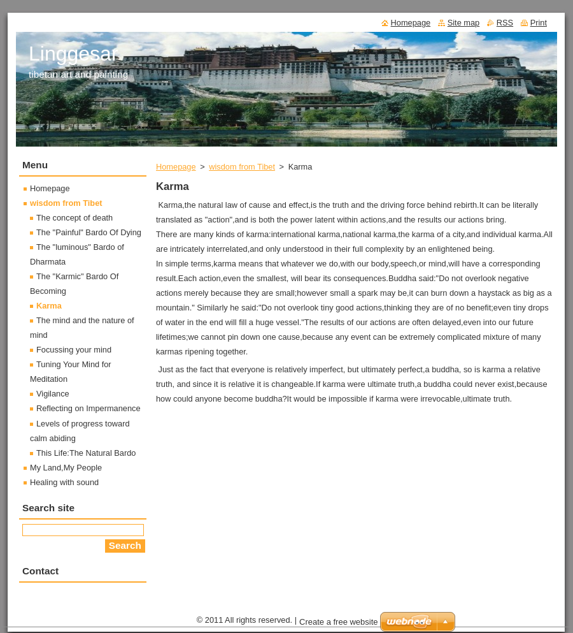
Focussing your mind (73, 349)
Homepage (176, 166)
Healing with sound (64, 482)
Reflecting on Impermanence (88, 408)
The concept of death (74, 217)
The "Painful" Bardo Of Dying (88, 232)
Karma (49, 305)
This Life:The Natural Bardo (86, 453)
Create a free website (338, 622)
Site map (464, 22)
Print (538, 22)
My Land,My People (66, 467)
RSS (505, 22)
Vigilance (52, 393)
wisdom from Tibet (242, 166)
